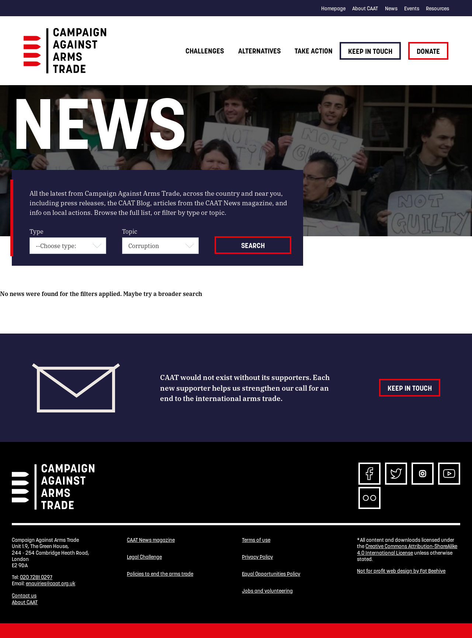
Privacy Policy (257, 557)
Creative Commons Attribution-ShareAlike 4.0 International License (407, 549)
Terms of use (256, 540)
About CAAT (365, 8)
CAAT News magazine (151, 540)
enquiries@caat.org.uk (50, 583)
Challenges (204, 50)
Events (411, 8)
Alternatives (259, 50)
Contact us (24, 595)
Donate (428, 51)
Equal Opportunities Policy (271, 574)
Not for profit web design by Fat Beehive (401, 571)
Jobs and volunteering (267, 591)
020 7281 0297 (36, 577)
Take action (314, 50)
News (391, 8)
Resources (437, 8)
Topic (129, 231)
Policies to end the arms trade (160, 574)
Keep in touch (370, 51)
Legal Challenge (144, 557)
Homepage (333, 8)
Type (37, 231)
